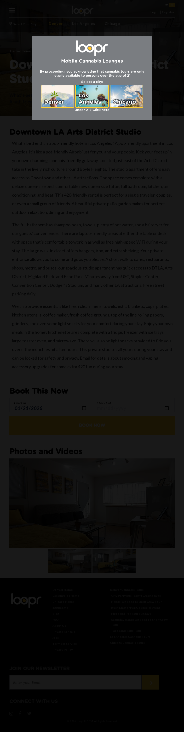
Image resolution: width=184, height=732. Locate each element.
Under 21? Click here (92, 110)
